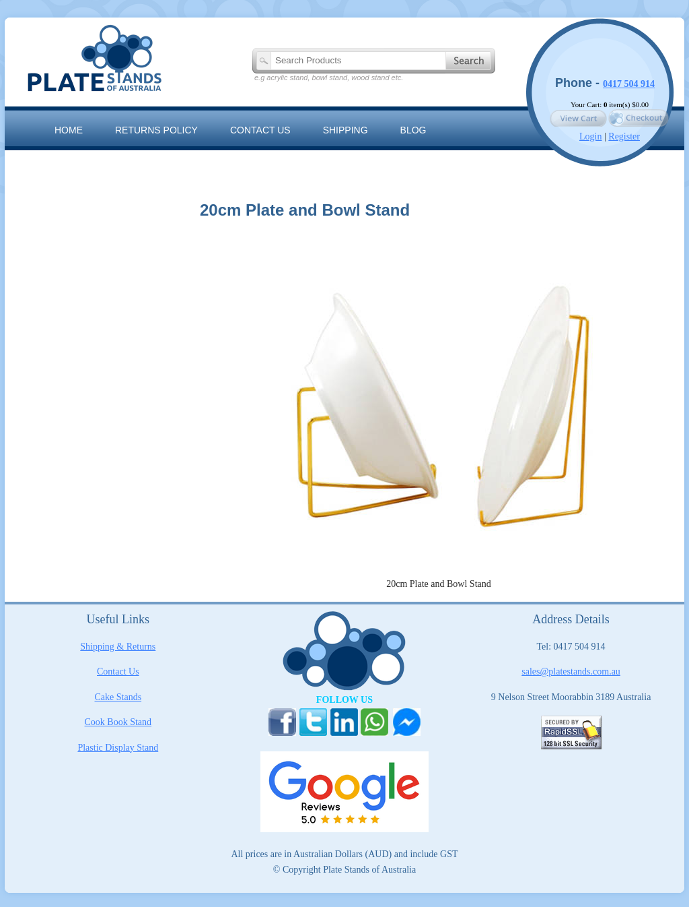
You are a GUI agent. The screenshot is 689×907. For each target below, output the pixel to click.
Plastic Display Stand (117, 748)
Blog (413, 130)
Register (624, 136)
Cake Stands (118, 697)
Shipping (345, 130)
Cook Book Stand (118, 722)
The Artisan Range (176, 160)
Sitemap (75, 160)
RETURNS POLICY (156, 130)
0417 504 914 (629, 84)
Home (69, 130)
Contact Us (118, 671)
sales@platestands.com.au (570, 671)
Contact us (260, 130)
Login (590, 136)
